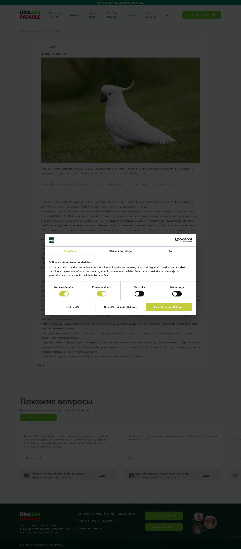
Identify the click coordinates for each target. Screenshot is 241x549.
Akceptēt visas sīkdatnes (168, 307)
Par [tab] (171, 251)
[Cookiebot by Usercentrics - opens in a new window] (177, 240)
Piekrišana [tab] (70, 251)
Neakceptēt (72, 307)
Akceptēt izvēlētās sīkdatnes (120, 307)
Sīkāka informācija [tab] (120, 251)
